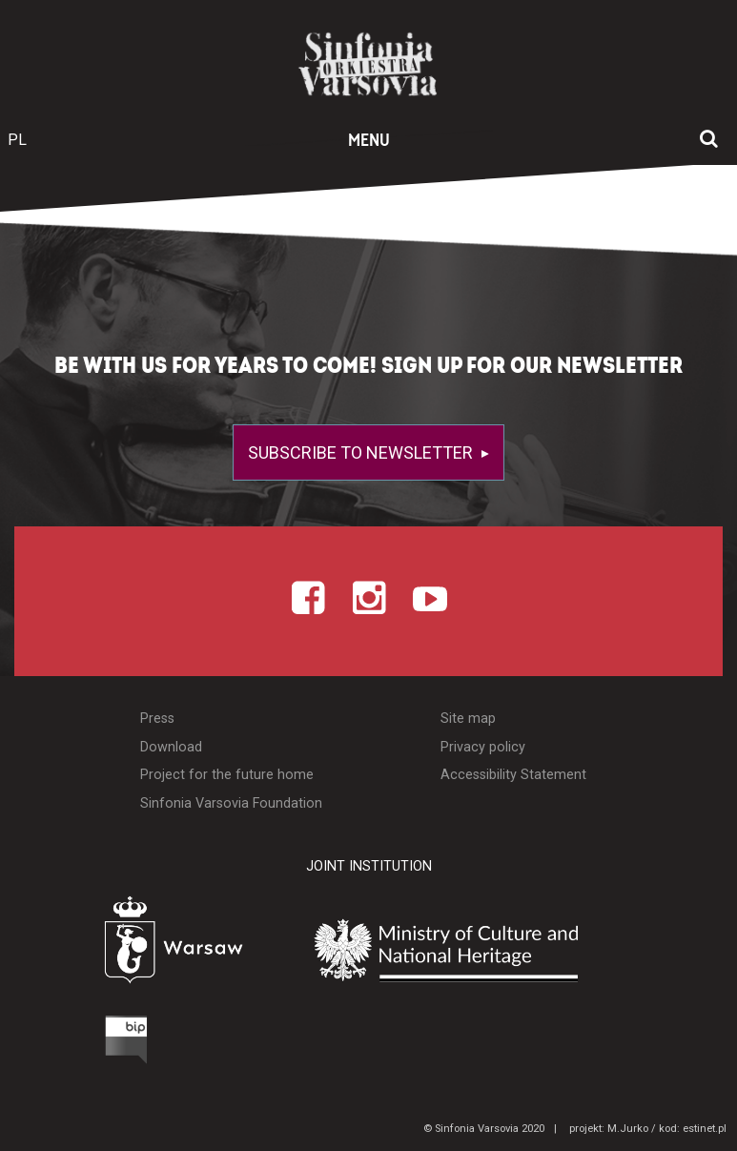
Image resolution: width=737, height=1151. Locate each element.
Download (171, 747)
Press (157, 718)
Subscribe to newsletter (362, 452)
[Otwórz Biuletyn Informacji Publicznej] (55, 1044)
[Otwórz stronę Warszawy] (126, 945)
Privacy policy (482, 747)
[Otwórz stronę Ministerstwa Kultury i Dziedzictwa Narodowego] (492, 951)
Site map (468, 718)
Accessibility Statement (513, 775)
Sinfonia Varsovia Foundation (231, 803)
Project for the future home (227, 775)
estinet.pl (705, 1128)
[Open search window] (709, 140)
